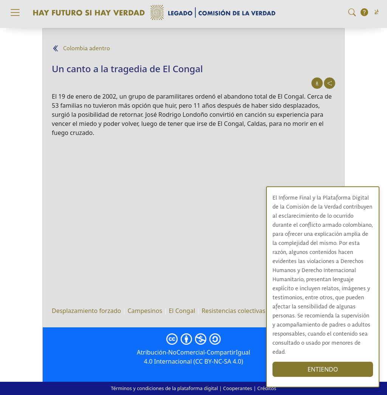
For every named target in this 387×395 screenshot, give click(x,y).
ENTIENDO (323, 369)
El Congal (182, 311)
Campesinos (144, 311)
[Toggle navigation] (15, 12)
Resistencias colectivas (233, 311)
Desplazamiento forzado (86, 311)
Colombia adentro (86, 48)
